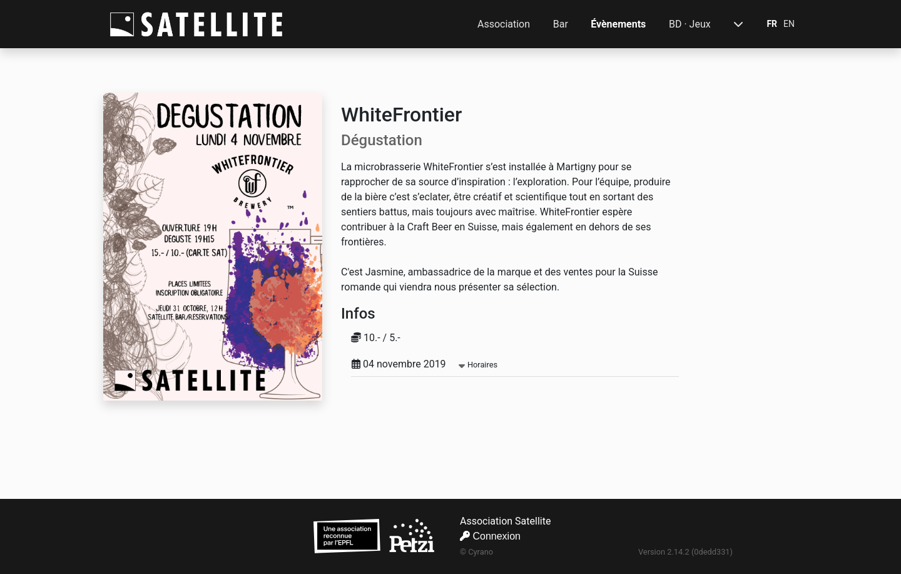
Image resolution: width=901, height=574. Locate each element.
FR (771, 24)
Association (503, 24)
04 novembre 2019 (424, 364)
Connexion (490, 536)
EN (789, 24)
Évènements (618, 24)
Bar (560, 24)
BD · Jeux (690, 24)
